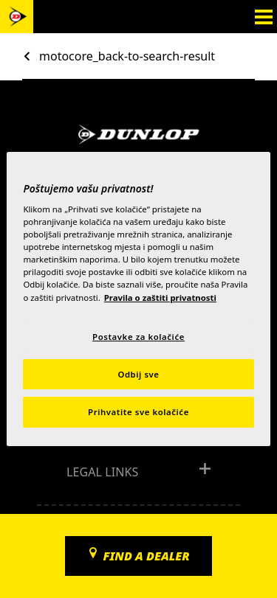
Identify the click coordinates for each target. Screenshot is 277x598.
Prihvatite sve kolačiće (138, 412)
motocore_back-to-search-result (127, 56)
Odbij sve (138, 374)
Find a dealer (146, 556)
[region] (138, 299)
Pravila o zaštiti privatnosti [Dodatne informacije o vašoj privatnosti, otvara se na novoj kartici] (160, 297)
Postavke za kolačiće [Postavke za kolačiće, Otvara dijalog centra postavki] (138, 336)
